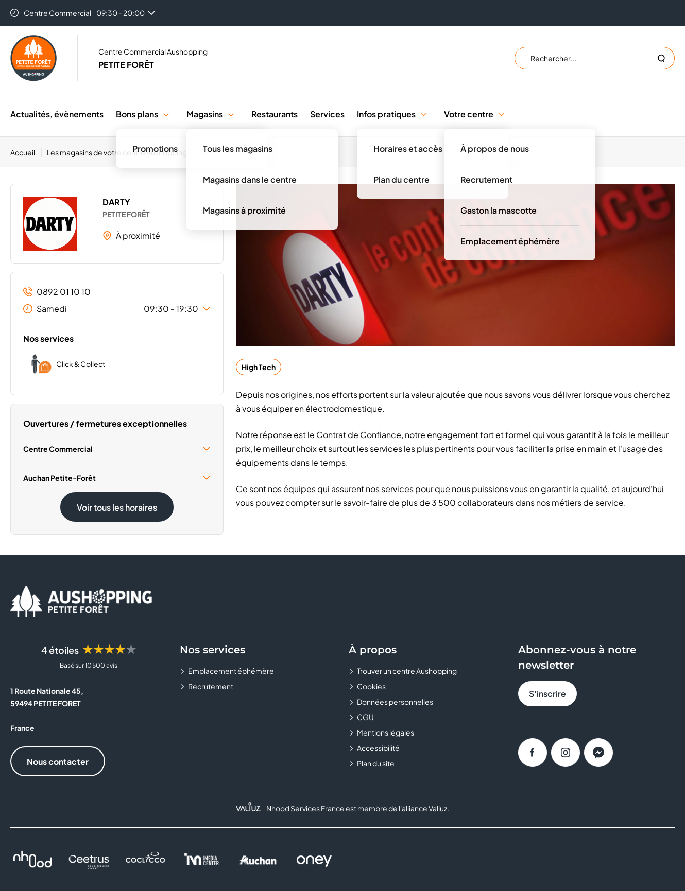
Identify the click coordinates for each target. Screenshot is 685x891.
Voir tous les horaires (117, 507)
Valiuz (438, 808)
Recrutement (210, 686)
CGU (365, 717)
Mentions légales (385, 732)
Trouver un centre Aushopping (407, 670)
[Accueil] (26, 152)
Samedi (117, 309)
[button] (166, 114)
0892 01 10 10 (57, 291)
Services (327, 114)
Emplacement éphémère (231, 670)
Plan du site (376, 763)
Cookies (371, 686)
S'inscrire (547, 693)
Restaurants (274, 114)
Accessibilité (378, 748)
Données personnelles (395, 701)
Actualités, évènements (57, 114)
